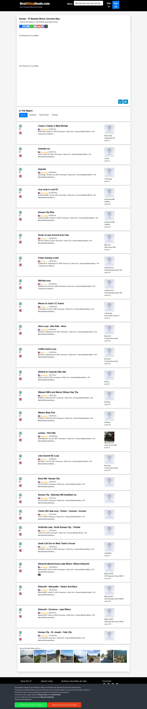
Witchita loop (44, 280)
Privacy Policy (47, 706)
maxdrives (64, 689)
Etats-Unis (70, 131)
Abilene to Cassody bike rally (52, 371)
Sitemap (39, 706)
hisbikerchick (42, 263)
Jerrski (40, 154)
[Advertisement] (73, 51)
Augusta (42, 169)
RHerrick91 (41, 131)
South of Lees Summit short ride (53, 235)
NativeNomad (43, 438)
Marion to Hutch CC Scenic (51, 303)
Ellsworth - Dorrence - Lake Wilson (54, 609)
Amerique (61, 131)
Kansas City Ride (46, 212)
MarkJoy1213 (42, 569)
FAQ (22, 696)
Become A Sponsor (27, 694)
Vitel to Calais (80, 696)
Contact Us (44, 694)
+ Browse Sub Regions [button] (27, 22)
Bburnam (41, 240)
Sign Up (116, 5)
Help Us (43, 696)
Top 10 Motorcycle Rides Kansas (47, 22)
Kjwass (40, 377)
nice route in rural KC (48, 189)
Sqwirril (64, 692)
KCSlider (41, 398)
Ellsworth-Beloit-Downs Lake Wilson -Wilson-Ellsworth (63, 563)
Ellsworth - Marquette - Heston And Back (57, 586)
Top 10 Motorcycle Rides (49, 684)
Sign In (109, 5)
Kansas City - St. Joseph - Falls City (55, 632)
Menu (70, 3)
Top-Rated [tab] (32, 115)
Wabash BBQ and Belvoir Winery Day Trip (58, 392)
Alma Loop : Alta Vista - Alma (52, 326)
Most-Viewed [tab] (44, 115)
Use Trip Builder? (26, 687)
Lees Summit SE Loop (48, 455)
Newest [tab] (23, 115)
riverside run (44, 148)
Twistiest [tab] (55, 115)
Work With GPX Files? (27, 689)
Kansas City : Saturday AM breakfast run (57, 494)
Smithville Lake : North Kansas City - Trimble (59, 527)
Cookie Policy (57, 706)
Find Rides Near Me (27, 684)
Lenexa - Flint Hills (46, 433)
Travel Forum (45, 687)
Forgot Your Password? (28, 692)
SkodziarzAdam (66, 684)
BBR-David (65, 694)
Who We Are (45, 692)
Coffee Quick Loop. (47, 349)
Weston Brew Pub (46, 412)
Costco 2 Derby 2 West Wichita (53, 125)
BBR (77, 687)
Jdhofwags (42, 175)
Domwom (64, 696)
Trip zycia (83, 684)
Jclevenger (42, 309)
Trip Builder (44, 689)
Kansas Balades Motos (83, 131)
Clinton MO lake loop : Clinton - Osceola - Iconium (62, 511)
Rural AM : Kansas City (49, 478)
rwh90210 (41, 549)
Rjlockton (41, 332)
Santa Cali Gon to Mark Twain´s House (56, 543)
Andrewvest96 (43, 195)
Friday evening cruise (48, 257)
